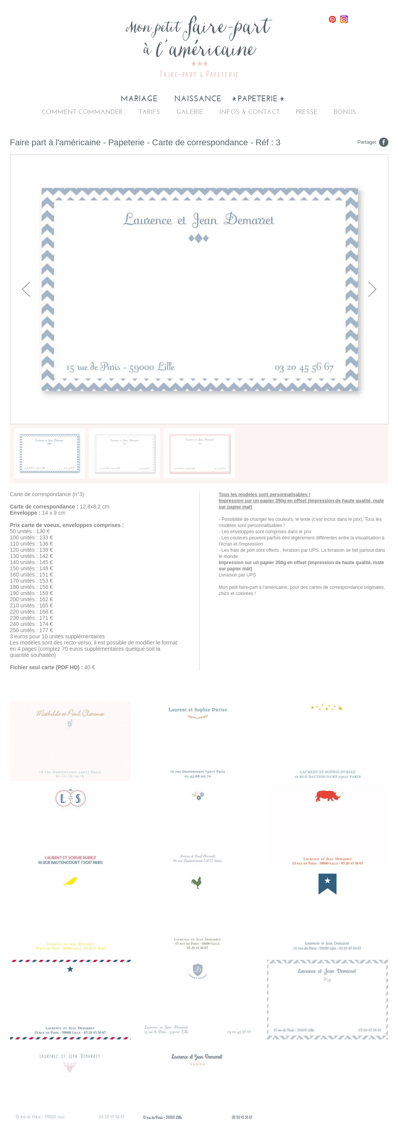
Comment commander (82, 112)
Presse (307, 112)
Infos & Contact (249, 112)
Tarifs (149, 112)
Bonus (345, 112)
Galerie (189, 112)
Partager (367, 142)
